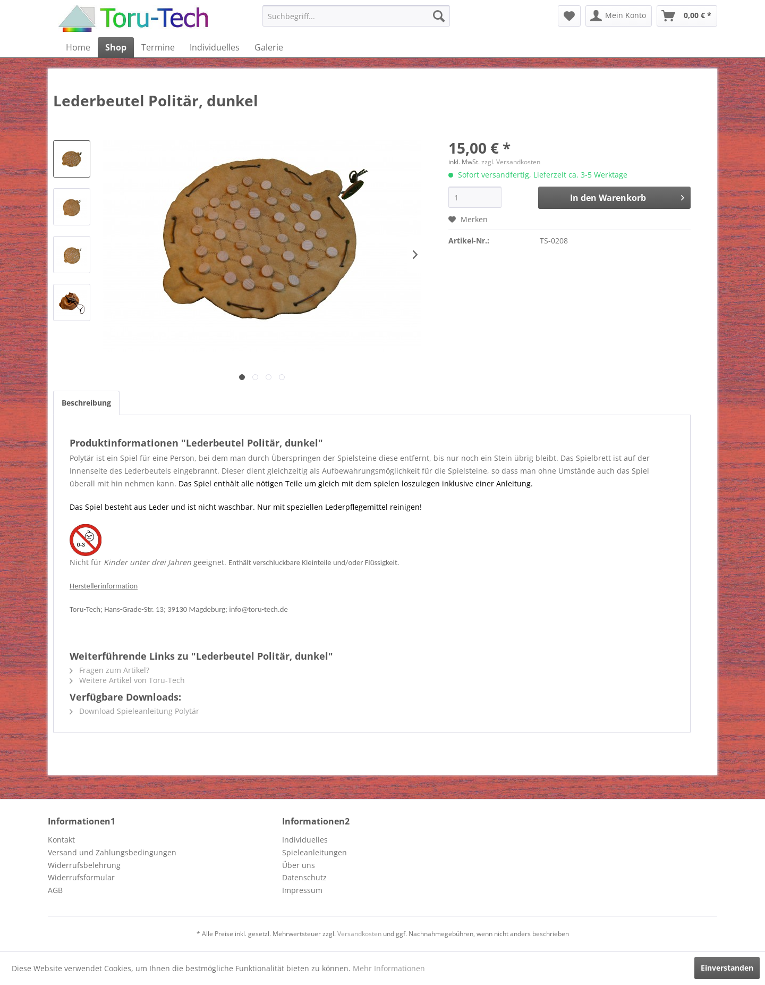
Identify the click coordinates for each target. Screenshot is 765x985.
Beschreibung (86, 403)
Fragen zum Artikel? (109, 670)
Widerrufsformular (81, 877)
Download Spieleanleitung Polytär (134, 711)
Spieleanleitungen (314, 852)
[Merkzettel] (569, 16)
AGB (55, 890)
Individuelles (305, 840)
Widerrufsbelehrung (84, 865)
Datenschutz (304, 877)
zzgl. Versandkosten (510, 161)
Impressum (302, 890)
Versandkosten (359, 933)
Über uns (298, 865)
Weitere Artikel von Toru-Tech (127, 680)
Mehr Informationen (389, 968)
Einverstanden (727, 968)
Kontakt (61, 840)
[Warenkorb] (687, 16)
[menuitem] (356, 16)
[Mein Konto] (618, 16)
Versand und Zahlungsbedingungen (112, 852)
